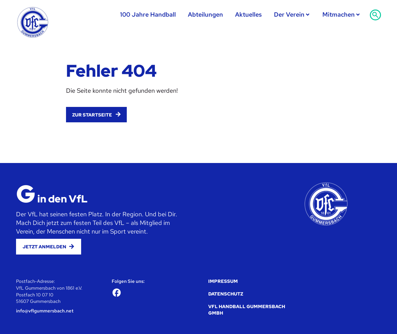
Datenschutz (225, 294)
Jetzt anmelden (44, 246)
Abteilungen (205, 14)
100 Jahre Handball (148, 14)
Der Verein (289, 14)
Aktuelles (248, 14)
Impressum (223, 281)
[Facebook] (117, 292)
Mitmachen (338, 14)
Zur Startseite (92, 115)
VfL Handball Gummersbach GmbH (246, 309)
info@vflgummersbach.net (44, 311)
